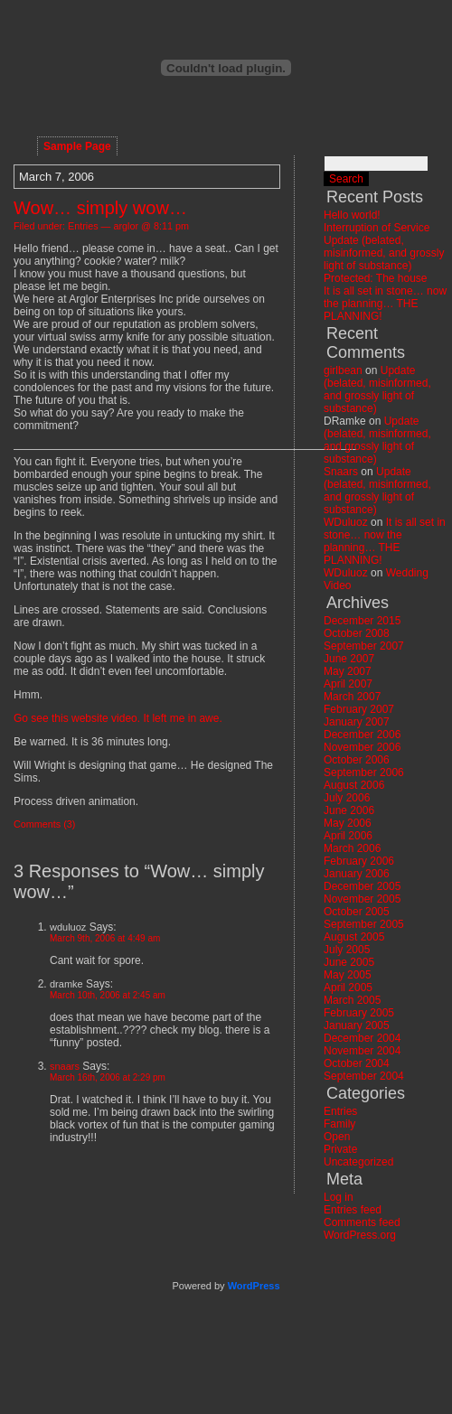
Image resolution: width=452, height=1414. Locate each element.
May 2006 (348, 823)
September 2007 (364, 646)
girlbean (343, 370)
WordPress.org (360, 1235)
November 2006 (362, 747)
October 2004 (357, 1063)
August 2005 (354, 937)
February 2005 (359, 1013)
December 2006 (362, 734)
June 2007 (349, 658)
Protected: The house (376, 278)
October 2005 (357, 911)
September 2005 (364, 924)
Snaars (341, 471)
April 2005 (348, 987)
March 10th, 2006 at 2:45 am (107, 995)
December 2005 (362, 886)
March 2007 (352, 696)
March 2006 (352, 848)
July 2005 (347, 949)
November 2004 (362, 1050)
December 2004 (362, 1038)
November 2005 (362, 899)
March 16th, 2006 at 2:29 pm (107, 1077)
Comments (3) (44, 824)
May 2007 (348, 671)
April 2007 (348, 684)
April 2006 (348, 835)
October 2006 (357, 760)
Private (340, 1149)
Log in (338, 1197)
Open (337, 1136)
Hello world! (352, 215)
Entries (83, 225)
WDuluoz (346, 522)
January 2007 (357, 722)
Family (339, 1124)
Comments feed (362, 1222)
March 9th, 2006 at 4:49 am (105, 938)
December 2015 (362, 620)
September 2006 (364, 772)
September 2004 (364, 1076)
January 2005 (357, 1025)
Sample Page (77, 146)
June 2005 (349, 962)
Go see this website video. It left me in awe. (118, 718)
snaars (65, 1066)
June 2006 (349, 810)
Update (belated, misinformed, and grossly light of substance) (384, 253)
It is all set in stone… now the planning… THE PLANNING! (385, 304)
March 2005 (352, 1000)
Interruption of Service (376, 227)
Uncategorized (358, 1162)
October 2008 (357, 633)
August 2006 (354, 785)
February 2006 (359, 861)
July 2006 (347, 797)
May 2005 (348, 975)
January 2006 (357, 873)
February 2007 (359, 709)
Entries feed (352, 1209)
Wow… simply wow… (100, 208)
